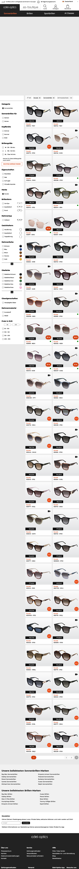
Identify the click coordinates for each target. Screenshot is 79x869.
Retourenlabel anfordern (35, 813)
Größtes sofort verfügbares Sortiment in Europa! (21, 1)
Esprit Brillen (44, 761)
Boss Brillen (44, 756)
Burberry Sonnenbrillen (46, 736)
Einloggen (56, 9)
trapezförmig (12, 193)
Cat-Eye (12, 160)
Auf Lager (6, 137)
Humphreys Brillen (8, 758)
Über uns (4, 805)
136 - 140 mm (8, 108)
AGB (2, 857)
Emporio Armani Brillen (10, 761)
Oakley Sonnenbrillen (9, 733)
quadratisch (12, 190)
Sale (4, 134)
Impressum (19, 857)
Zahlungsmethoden (33, 808)
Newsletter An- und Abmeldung (63, 810)
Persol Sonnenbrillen (9, 736)
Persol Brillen (44, 753)
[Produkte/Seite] (65, 55)
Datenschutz (9, 857)
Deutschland (69, 1)
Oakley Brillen (6, 753)
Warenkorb (67, 9)
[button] (10, 7)
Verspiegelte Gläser (9, 259)
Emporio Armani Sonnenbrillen (49, 731)
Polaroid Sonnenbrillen (46, 733)
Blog (54, 813)
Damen (5, 75)
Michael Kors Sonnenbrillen (11, 741)
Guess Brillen (44, 751)
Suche (45, 9)
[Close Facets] (12, 55)
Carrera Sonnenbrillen (9, 738)
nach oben (74, 857)
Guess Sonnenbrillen (45, 738)
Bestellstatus (56, 815)
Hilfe (54, 805)
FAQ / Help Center (58, 808)
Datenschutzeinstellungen (10, 813)
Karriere (3, 810)
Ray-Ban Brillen (7, 751)
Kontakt (3, 815)
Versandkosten (32, 810)
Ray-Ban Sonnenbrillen (9, 731)
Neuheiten (6, 130)
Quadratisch (12, 163)
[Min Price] (7, 282)
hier (63, 784)
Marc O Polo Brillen (8, 756)
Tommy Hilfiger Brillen (47, 758)
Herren (5, 78)
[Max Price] (15, 282)
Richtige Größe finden (12, 121)
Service (29, 805)
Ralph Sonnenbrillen (45, 741)
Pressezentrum (6, 808)
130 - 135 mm (8, 104)
